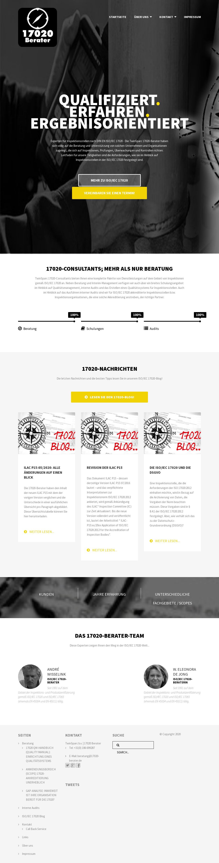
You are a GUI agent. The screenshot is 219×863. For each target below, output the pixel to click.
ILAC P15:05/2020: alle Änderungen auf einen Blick (43, 472)
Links (25, 836)
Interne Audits (31, 807)
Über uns (27, 844)
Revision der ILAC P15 (105, 467)
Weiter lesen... (39, 531)
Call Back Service (36, 828)
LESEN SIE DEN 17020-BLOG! (109, 396)
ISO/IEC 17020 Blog (33, 815)
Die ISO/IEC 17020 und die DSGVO (170, 469)
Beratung (28, 742)
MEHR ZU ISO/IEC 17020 (109, 180)
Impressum (28, 853)
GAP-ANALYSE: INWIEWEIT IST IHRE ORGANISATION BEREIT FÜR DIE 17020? (42, 794)
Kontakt (27, 823)
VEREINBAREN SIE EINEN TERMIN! (109, 192)
